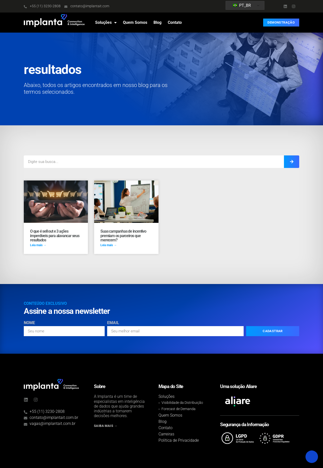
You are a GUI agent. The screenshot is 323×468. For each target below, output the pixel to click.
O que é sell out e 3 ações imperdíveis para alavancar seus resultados (54, 235)
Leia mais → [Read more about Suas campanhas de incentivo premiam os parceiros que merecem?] (108, 245)
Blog (157, 22)
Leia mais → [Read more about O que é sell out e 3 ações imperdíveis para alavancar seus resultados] (38, 245)
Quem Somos (135, 22)
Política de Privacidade (178, 440)
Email (113, 323)
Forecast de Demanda (179, 409)
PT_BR (242, 5)
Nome (29, 323)
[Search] (291, 161)
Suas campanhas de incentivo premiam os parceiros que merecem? (123, 235)
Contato (175, 22)
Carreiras (166, 434)
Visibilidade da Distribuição (182, 403)
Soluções (106, 22)
